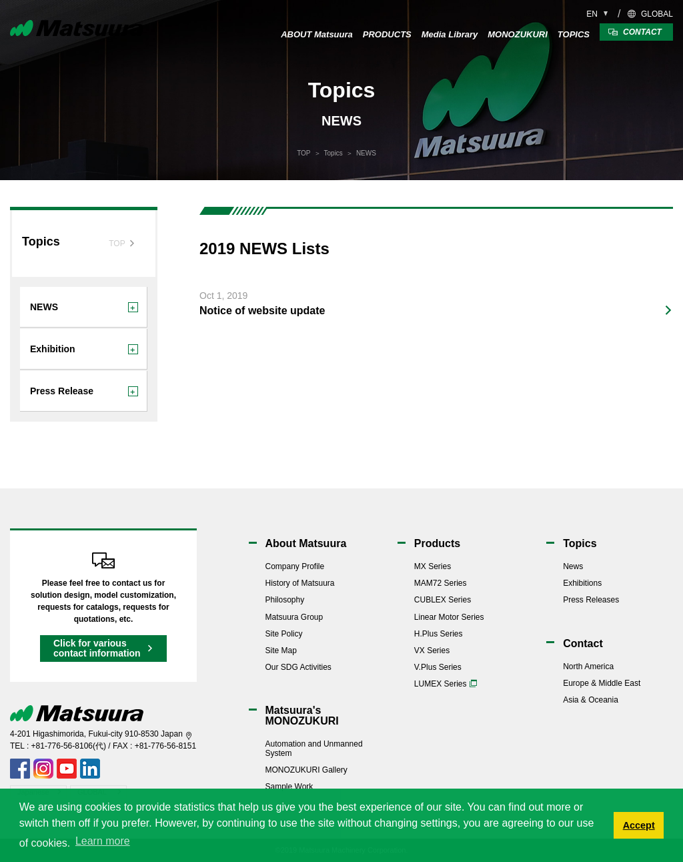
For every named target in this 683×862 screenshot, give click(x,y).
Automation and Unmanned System (314, 748)
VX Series (432, 650)
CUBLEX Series (442, 599)
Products (437, 543)
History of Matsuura (300, 583)
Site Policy (284, 633)
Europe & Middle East (601, 683)
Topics (333, 153)
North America (588, 666)
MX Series (432, 566)
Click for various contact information (97, 648)
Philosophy (285, 599)
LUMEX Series (440, 684)
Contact (583, 643)
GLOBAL (657, 14)
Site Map (281, 650)
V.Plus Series (438, 667)
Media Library (450, 34)
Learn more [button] (102, 841)
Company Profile (295, 566)
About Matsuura (306, 543)
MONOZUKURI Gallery (306, 770)
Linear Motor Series (449, 617)
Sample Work (289, 786)
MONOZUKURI (518, 34)
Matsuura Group (294, 617)
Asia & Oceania (590, 700)
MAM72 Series (440, 583)
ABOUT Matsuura (317, 34)
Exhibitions (582, 583)
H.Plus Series (438, 633)
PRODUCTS (387, 34)
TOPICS (574, 34)
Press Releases (591, 599)
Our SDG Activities (298, 667)
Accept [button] (639, 825)
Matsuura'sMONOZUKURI (302, 716)
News (573, 566)
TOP (303, 153)
